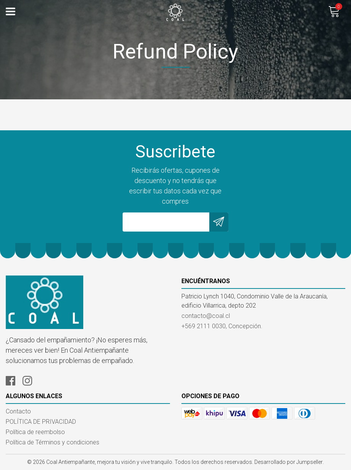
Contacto (18, 411)
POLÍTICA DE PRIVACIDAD (41, 421)
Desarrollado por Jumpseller (288, 462)
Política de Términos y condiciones (52, 442)
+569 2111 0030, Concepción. (221, 326)
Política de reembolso (35, 432)
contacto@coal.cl (205, 315)
